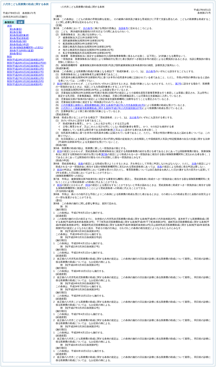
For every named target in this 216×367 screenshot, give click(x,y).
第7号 (178, 83)
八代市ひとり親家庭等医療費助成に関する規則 (101, 108)
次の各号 (87, 28)
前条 (80, 163)
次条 (194, 163)
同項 (87, 185)
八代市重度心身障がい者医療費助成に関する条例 (103, 105)
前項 (59, 83)
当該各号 (123, 28)
